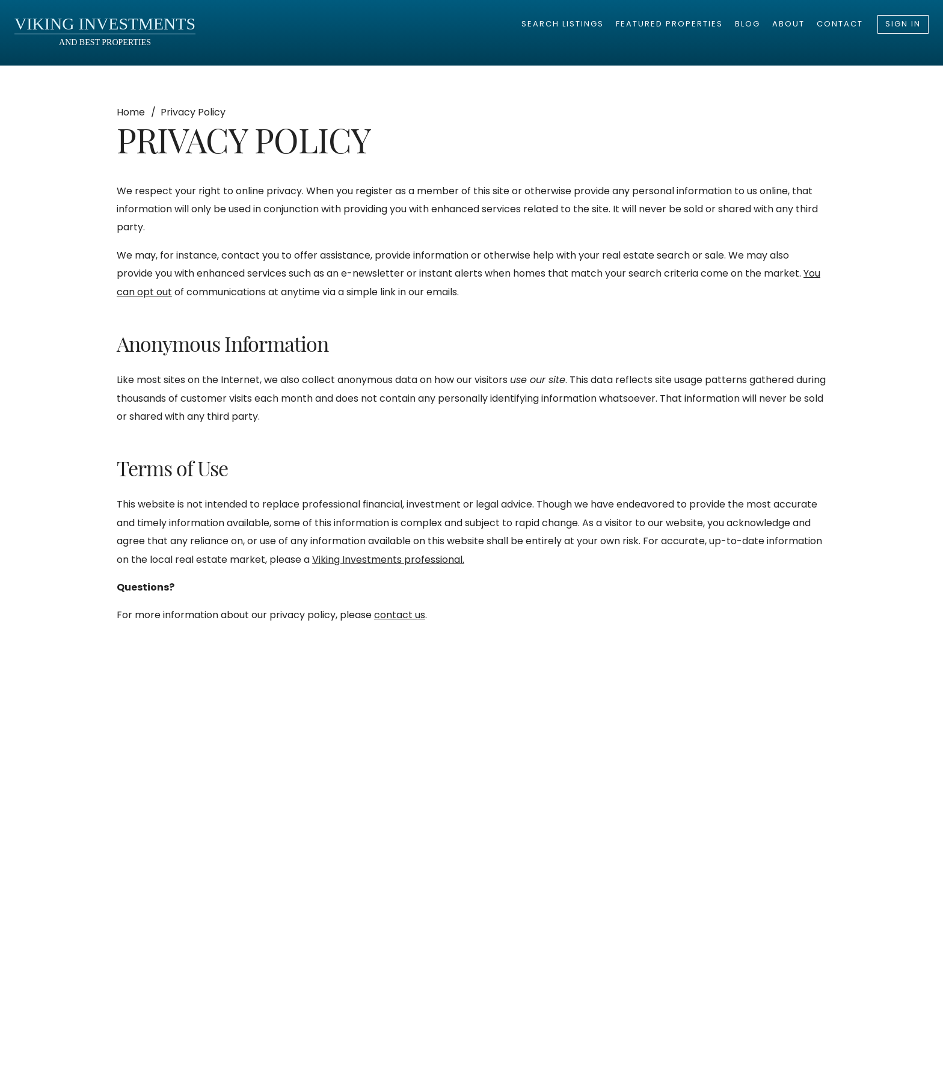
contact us (399, 615)
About (788, 23)
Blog (747, 23)
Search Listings (562, 23)
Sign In (903, 23)
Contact (840, 23)
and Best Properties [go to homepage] (104, 30)
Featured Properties (669, 23)
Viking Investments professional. (388, 559)
